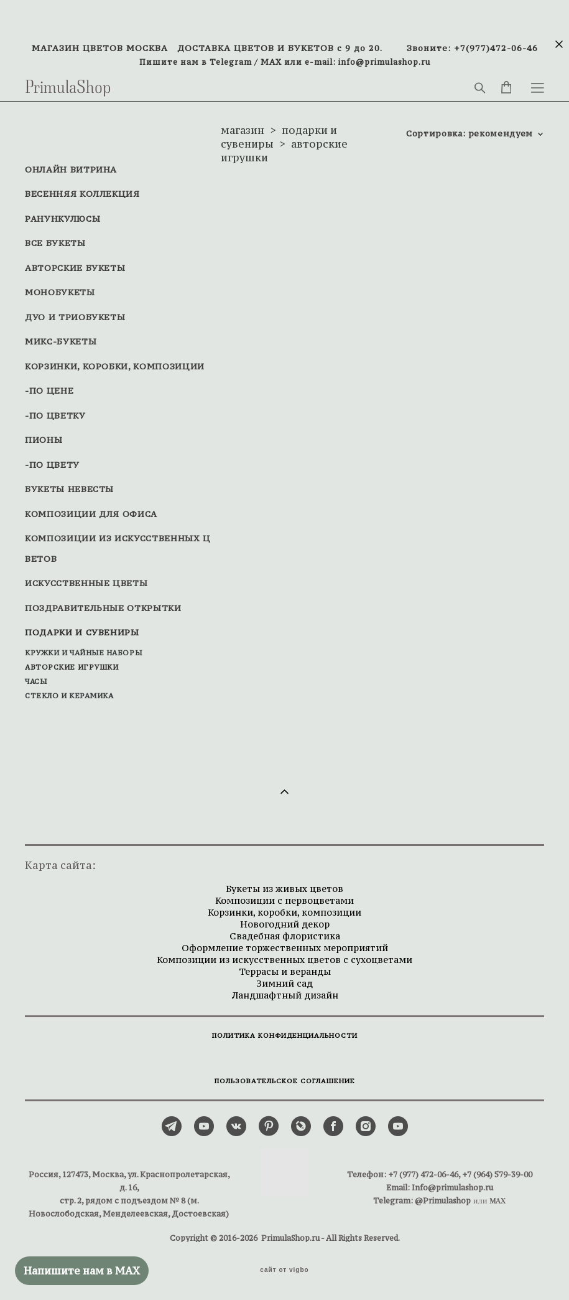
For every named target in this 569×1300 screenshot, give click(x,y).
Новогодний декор (285, 924)
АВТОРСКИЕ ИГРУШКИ (71, 667)
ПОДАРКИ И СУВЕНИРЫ (82, 632)
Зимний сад (284, 983)
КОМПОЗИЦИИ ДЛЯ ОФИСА (91, 514)
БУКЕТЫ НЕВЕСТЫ (69, 489)
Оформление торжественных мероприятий (285, 948)
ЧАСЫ (36, 681)
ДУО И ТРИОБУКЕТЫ (75, 317)
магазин (242, 130)
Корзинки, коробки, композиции (284, 912)
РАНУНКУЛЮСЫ (62, 218)
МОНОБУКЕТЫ (60, 292)
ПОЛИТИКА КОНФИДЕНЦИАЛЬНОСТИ (285, 1036)
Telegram (231, 62)
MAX (271, 62)
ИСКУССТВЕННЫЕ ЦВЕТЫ (86, 583)
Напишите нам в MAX (82, 1271)
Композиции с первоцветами (284, 900)
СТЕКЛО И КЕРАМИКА (69, 695)
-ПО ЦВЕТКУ (55, 415)
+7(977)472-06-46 (496, 48)
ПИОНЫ (43, 439)
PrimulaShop (68, 87)
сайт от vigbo (284, 1270)
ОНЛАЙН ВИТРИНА (71, 169)
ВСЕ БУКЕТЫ (55, 243)
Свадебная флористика (284, 936)
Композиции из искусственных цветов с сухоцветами (284, 960)
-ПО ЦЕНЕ (49, 390)
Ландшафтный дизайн (284, 995)
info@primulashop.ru (384, 62)
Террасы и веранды (285, 971)
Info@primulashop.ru (452, 1187)
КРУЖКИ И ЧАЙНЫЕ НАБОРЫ (83, 652)
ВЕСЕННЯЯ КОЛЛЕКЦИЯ (82, 193)
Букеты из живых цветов (284, 888)
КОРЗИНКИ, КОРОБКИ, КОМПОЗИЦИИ (115, 366)
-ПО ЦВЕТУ (52, 464)
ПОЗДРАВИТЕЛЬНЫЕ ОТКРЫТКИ (103, 608)
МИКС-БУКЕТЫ (60, 341)
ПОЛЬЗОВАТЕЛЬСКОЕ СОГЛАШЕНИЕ (285, 1081)
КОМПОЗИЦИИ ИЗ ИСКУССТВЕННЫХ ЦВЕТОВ (118, 548)
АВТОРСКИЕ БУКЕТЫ (75, 267)
